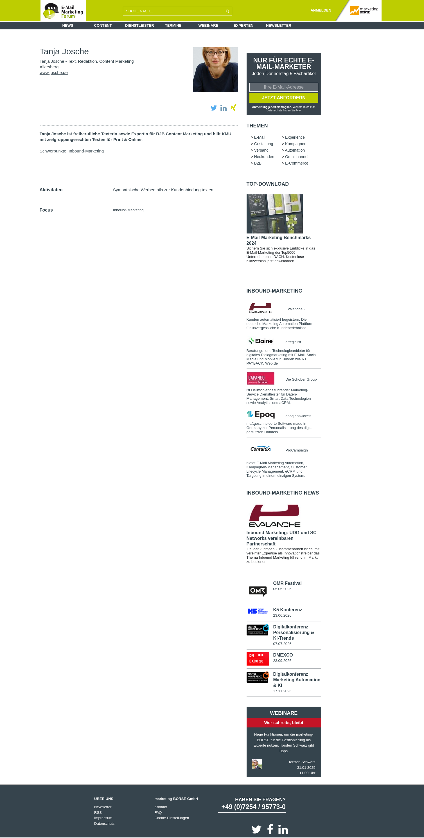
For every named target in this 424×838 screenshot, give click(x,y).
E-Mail (259, 137)
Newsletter (278, 25)
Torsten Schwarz (301, 762)
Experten (243, 25)
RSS (98, 812)
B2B (257, 163)
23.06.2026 (282, 615)
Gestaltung (263, 143)
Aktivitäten (51, 189)
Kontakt (160, 807)
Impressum (103, 818)
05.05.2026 (282, 589)
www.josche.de (54, 72)
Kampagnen (295, 143)
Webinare (208, 25)
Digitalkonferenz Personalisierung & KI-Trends (293, 632)
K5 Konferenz (287, 609)
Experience (295, 137)
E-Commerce (296, 163)
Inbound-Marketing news (283, 493)
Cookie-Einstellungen (171, 818)
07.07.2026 (282, 644)
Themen (257, 126)
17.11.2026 (282, 691)
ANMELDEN (320, 10)
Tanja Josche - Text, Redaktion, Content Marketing (87, 61)
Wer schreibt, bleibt (283, 722)
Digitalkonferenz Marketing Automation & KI (296, 679)
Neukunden (264, 156)
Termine (173, 25)
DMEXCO (283, 655)
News (67, 25)
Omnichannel (296, 156)
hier (298, 110)
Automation (295, 150)
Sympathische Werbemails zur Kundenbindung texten (163, 189)
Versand (261, 150)
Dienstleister (139, 25)
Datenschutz (104, 823)
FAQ (158, 812)
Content (103, 25)
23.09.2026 (282, 661)
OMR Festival (287, 583)
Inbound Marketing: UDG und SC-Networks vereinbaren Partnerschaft (282, 538)
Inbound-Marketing (86, 151)
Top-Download (268, 184)
